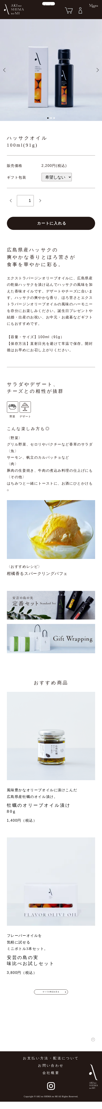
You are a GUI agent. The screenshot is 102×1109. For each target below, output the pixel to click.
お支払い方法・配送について (51, 1065)
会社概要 (51, 1080)
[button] (47, 118)
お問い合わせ (51, 1073)
